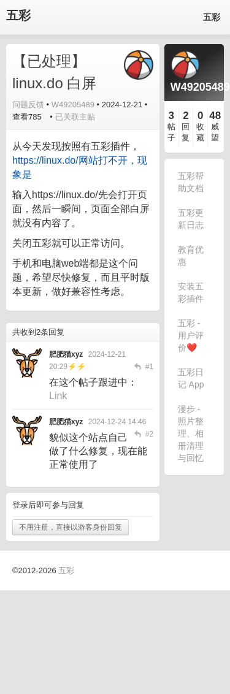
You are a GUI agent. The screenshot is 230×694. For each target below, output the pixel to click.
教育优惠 (191, 256)
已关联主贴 (75, 116)
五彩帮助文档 (191, 182)
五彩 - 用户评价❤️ (191, 335)
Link (58, 396)
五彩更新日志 (191, 219)
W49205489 (73, 104)
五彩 (18, 15)
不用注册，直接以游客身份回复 (70, 527)
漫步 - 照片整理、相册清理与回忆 (191, 433)
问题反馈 (28, 104)
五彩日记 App (191, 378)
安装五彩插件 (191, 292)
